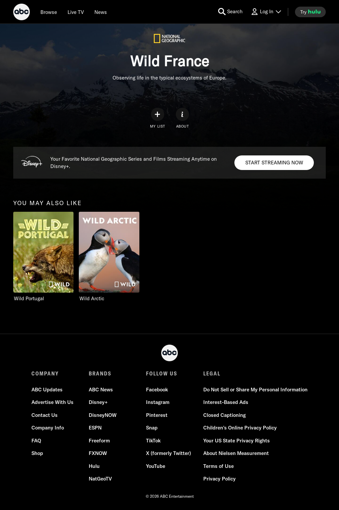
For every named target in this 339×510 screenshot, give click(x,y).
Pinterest (157, 415)
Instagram (158, 402)
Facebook (157, 389)
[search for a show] (230, 11)
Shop (37, 453)
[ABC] (21, 13)
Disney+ (98, 402)
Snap (152, 428)
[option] (43, 258)
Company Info (47, 428)
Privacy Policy (219, 479)
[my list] (157, 118)
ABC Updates (47, 389)
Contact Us (44, 415)
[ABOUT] (182, 118)
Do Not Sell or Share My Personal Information (255, 389)
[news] (100, 12)
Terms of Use (218, 466)
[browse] (48, 12)
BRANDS (100, 373)
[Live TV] (76, 12)
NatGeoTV (100, 479)
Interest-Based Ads (225, 402)
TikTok (153, 440)
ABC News (101, 389)
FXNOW (98, 453)
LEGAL (211, 373)
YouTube (155, 466)
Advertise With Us (52, 402)
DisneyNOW (103, 415)
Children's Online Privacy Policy (240, 428)
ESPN (95, 428)
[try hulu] (310, 12)
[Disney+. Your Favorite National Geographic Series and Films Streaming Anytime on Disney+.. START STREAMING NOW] (274, 162)
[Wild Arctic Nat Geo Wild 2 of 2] (109, 257)
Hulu (94, 466)
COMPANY (45, 373)
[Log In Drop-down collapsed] (266, 12)
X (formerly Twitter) (168, 453)
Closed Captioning (224, 415)
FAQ (36, 440)
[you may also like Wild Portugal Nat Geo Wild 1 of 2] (43, 257)
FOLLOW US (161, 373)
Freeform (99, 440)
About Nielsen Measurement (236, 453)
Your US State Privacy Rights (236, 440)
